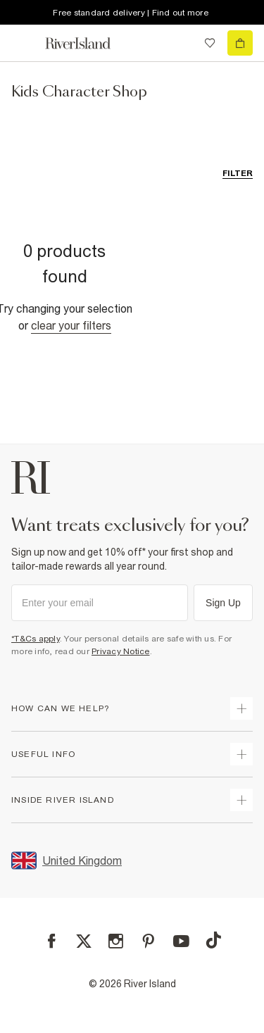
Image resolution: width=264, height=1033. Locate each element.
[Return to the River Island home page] (87, 43)
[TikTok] (213, 940)
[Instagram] (115, 941)
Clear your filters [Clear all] (71, 325)
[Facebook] (51, 941)
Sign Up (223, 602)
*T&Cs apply (35, 639)
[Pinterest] (148, 941)
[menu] (24, 43)
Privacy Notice (121, 651)
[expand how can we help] (241, 708)
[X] (83, 941)
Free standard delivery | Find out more (130, 13)
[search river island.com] (181, 43)
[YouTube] (181, 941)
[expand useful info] (241, 754)
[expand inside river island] (241, 800)
